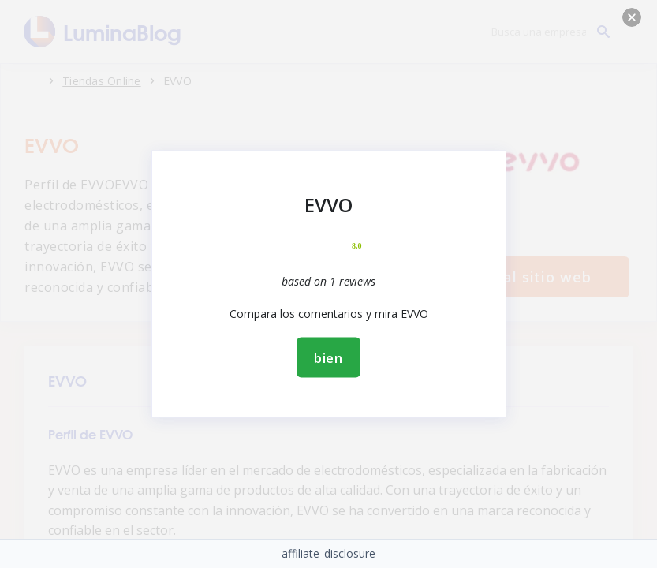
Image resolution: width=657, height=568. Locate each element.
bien (328, 358)
